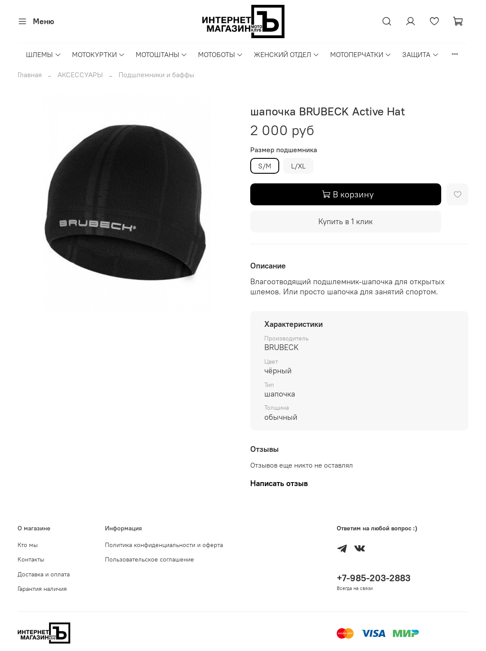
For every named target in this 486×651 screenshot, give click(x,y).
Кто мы (28, 545)
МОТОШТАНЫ (161, 54)
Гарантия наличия (42, 589)
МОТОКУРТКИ (98, 54)
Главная (30, 74)
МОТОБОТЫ (220, 54)
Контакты (31, 559)
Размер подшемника (283, 150)
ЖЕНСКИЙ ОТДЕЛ (287, 54)
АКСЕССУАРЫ (80, 74)
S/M (264, 165)
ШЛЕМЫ (43, 54)
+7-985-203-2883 (373, 578)
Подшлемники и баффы (156, 74)
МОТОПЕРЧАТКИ (361, 54)
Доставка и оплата (44, 574)
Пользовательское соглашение (149, 559)
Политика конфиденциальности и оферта (164, 545)
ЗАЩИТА (420, 54)
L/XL (298, 165)
